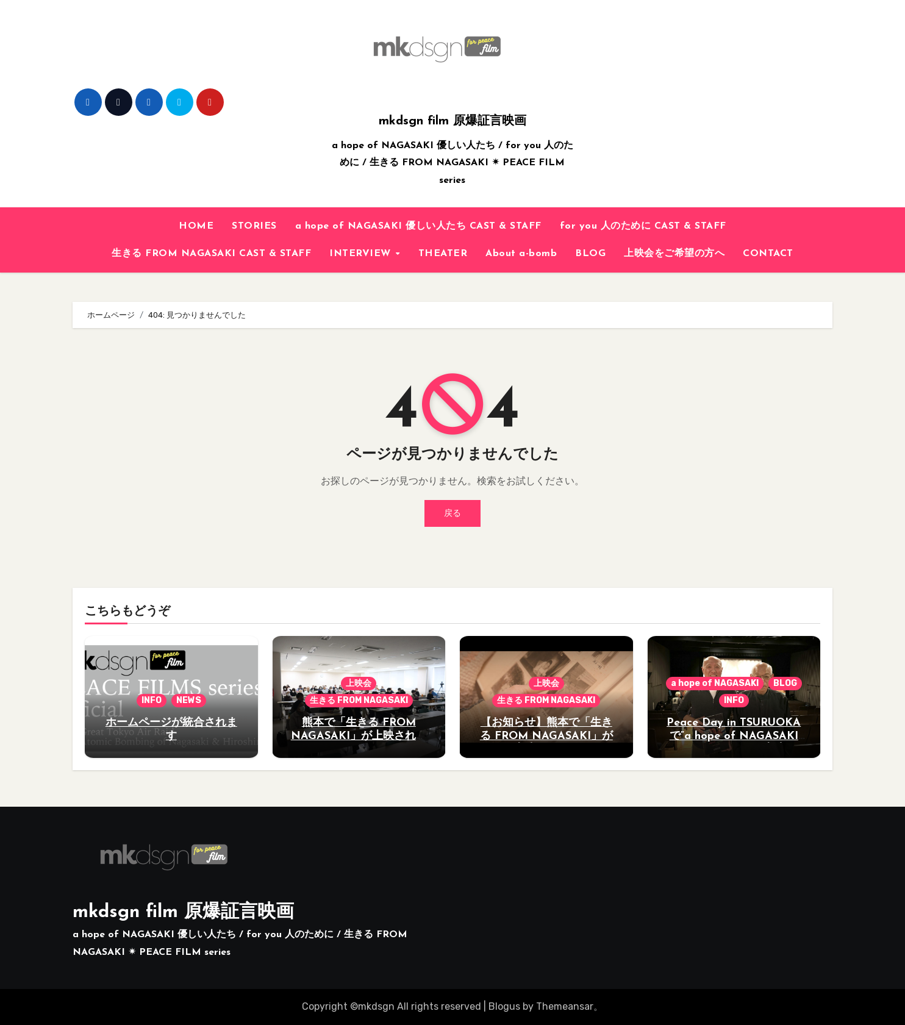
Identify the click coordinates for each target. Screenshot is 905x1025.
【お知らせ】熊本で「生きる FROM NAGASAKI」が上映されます (546, 736)
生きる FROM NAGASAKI (359, 700)
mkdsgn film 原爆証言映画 (452, 121)
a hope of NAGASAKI (715, 683)
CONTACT (768, 254)
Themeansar (564, 1006)
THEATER (443, 254)
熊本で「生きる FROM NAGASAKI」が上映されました (359, 736)
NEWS (188, 700)
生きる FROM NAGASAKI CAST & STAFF (211, 254)
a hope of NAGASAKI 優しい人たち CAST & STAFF (418, 226)
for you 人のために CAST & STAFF (643, 226)
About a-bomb (521, 254)
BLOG (590, 254)
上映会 (358, 683)
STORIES (254, 226)
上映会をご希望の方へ (674, 254)
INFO (151, 700)
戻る (452, 513)
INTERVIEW (361, 254)
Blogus (504, 1006)
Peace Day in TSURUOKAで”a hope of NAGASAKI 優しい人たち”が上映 (734, 736)
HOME (196, 226)
